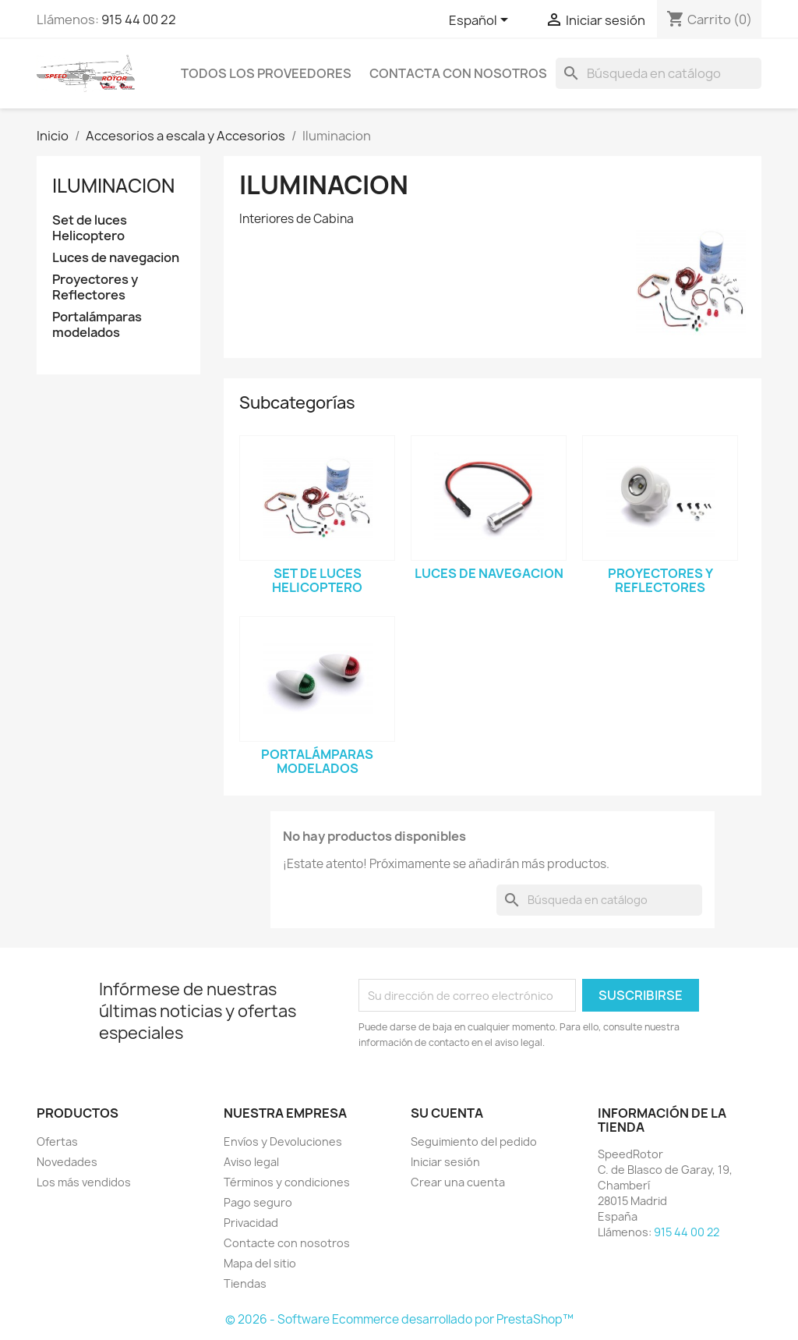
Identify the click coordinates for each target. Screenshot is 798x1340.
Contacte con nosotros (287, 1242)
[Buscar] (658, 73)
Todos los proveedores (266, 73)
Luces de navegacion (115, 258)
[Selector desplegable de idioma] (481, 21)
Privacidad (251, 1222)
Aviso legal (251, 1161)
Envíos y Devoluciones (283, 1141)
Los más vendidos (84, 1182)
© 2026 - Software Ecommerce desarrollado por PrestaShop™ (399, 1319)
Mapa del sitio (260, 1263)
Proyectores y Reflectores (95, 287)
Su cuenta (447, 1113)
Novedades (67, 1161)
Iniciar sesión (445, 1161)
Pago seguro (258, 1202)
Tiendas (245, 1283)
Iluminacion (113, 185)
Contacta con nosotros (458, 73)
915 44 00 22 (138, 19)
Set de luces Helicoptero (89, 228)
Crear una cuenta (458, 1182)
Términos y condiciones (287, 1182)
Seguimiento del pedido (474, 1141)
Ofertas (57, 1141)
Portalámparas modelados (97, 325)
